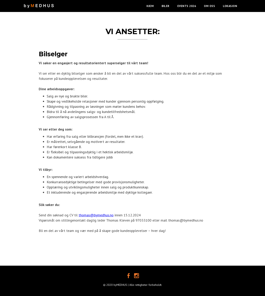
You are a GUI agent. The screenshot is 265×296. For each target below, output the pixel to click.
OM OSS (209, 6)
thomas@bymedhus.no (96, 215)
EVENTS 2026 (186, 6)
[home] (39, 4)
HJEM (150, 6)
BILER (165, 6)
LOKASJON (230, 6)
